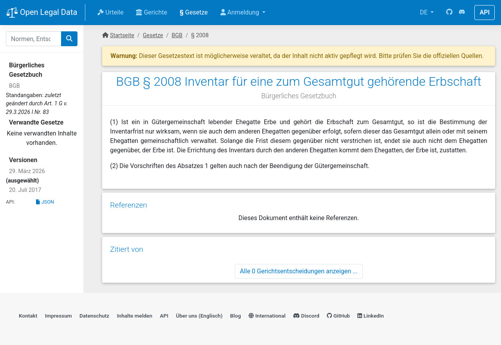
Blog (235, 315)
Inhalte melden (134, 315)
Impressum (58, 315)
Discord (306, 315)
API (484, 12)
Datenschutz (94, 315)
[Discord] (462, 12)
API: (10, 202)
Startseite (122, 35)
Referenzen (128, 205)
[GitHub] (449, 12)
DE (424, 12)
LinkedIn (370, 315)
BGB (14, 86)
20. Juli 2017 (25, 190)
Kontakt (28, 315)
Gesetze (194, 12)
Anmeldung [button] (240, 12)
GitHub (338, 315)
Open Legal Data (41, 13)
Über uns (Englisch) (199, 315)
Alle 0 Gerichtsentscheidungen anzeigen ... (299, 271)
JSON (45, 202)
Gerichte (151, 12)
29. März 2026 (27, 171)
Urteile (110, 12)
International (267, 315)
